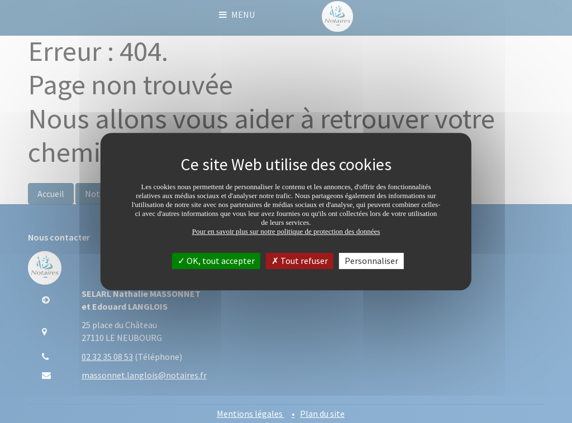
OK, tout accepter (216, 260)
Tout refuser (299, 260)
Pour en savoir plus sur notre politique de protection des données (286, 231)
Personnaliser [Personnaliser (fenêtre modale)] (371, 260)
